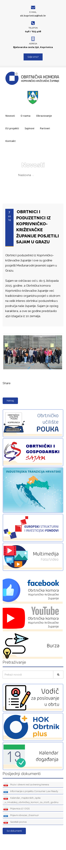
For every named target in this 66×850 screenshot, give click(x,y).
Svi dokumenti (14, 831)
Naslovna (24, 175)
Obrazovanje (44, 115)
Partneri (45, 128)
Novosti (10, 115)
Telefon (33, 28)
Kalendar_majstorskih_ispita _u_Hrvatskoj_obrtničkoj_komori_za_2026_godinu (31, 800)
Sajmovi (29, 128)
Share (7, 383)
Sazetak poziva (15, 822)
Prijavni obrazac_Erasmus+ (21, 815)
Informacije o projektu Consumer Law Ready (31, 791)
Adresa (33, 43)
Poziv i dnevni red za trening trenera (26, 785)
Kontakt (10, 141)
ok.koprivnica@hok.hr (33, 15)
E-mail (33, 12)
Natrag (10, 400)
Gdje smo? (33, 57)
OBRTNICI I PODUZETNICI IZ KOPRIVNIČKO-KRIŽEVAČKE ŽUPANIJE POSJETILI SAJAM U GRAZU (37, 226)
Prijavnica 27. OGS (17, 809)
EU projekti (12, 128)
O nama (25, 115)
